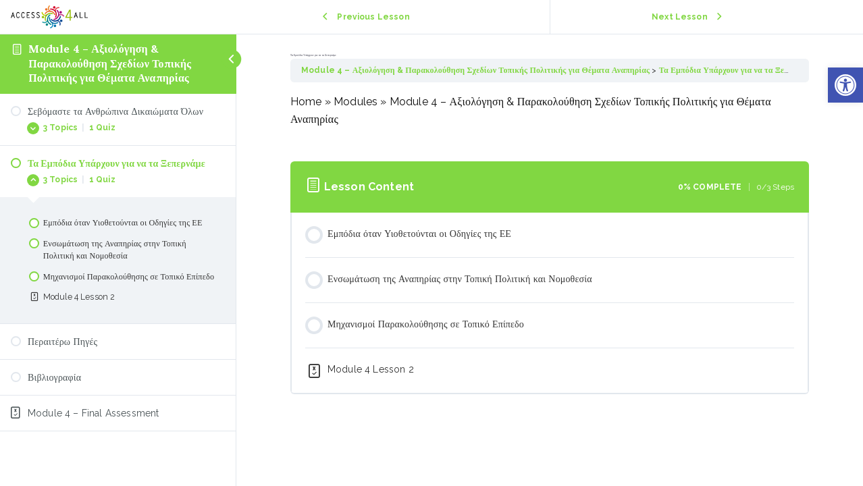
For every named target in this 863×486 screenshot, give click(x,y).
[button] (845, 85)
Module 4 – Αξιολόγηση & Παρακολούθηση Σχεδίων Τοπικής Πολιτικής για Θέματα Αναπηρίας (110, 63)
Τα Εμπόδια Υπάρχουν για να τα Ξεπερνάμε (736, 70)
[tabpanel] (549, 119)
